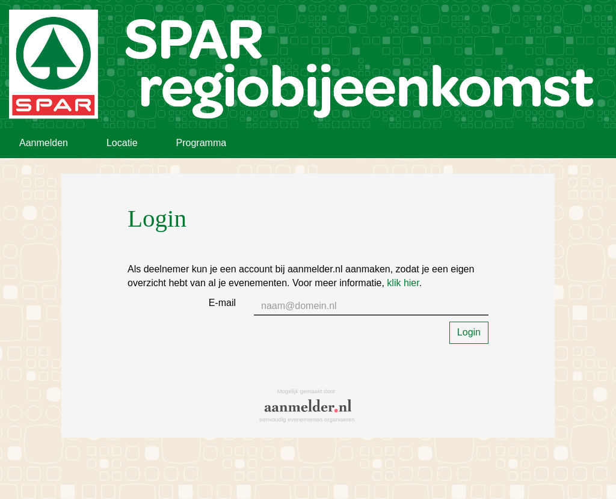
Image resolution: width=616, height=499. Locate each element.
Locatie (122, 143)
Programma (201, 143)
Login (469, 332)
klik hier (403, 283)
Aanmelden (43, 143)
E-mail (222, 303)
